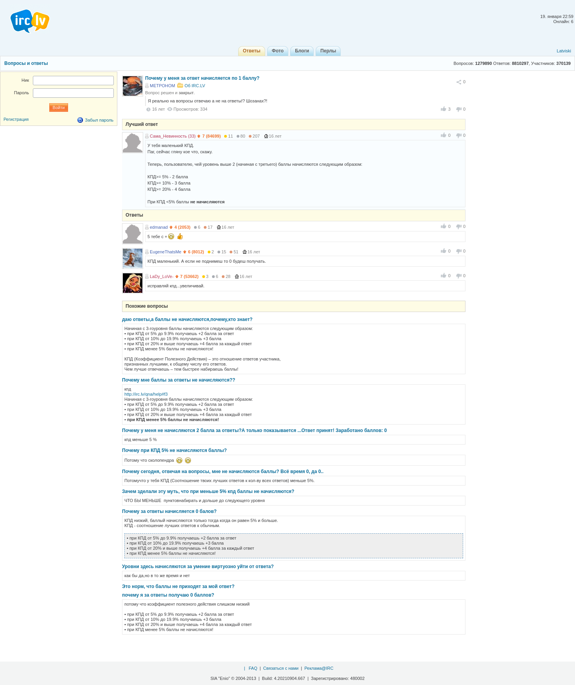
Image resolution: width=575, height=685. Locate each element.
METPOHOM (162, 85)
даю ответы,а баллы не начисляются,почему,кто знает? (187, 319)
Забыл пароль (99, 120)
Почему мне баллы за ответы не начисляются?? (178, 380)
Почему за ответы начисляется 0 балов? (169, 511)
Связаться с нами (280, 668)
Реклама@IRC (318, 668)
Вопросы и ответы (26, 63)
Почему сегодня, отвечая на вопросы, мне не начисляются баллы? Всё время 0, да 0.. (222, 471)
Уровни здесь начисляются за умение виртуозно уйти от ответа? (198, 566)
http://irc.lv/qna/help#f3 (146, 394)
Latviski (564, 50)
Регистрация (16, 119)
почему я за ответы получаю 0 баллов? (168, 595)
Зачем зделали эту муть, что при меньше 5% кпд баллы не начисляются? (208, 491)
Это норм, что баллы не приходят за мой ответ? (178, 586)
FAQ (253, 668)
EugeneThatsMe (165, 251)
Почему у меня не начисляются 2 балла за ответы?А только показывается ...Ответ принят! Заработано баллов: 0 (254, 430)
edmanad (159, 227)
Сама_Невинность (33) (173, 136)
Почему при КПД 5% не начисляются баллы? (174, 450)
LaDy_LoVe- (162, 276)
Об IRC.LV (195, 85)
